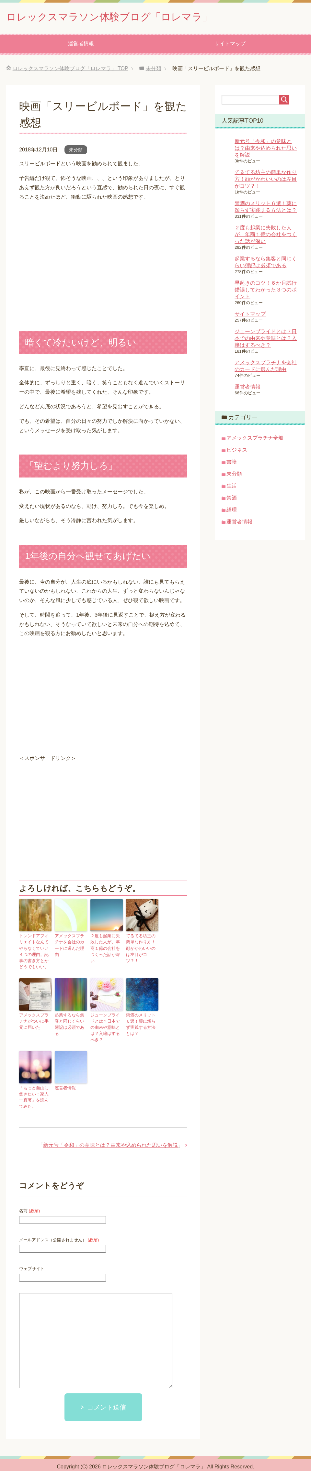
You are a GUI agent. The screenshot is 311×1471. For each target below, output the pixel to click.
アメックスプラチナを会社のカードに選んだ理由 (70, 943)
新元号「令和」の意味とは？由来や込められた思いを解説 (110, 1135)
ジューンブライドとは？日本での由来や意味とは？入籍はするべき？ (105, 1023)
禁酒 (231, 499)
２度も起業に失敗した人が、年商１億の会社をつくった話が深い (105, 946)
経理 (231, 511)
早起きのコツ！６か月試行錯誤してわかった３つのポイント (266, 291)
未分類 (76, 151)
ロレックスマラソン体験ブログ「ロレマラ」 (125, 17)
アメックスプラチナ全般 (254, 439)
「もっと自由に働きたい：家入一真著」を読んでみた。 (34, 1089)
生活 (231, 487)
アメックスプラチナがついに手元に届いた (34, 1020)
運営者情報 (81, 45)
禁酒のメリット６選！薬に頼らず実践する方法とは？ (141, 1020)
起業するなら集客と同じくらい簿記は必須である (70, 1020)
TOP (70, 70)
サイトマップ (230, 45)
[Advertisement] (73, 828)
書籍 (231, 463)
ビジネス (236, 451)
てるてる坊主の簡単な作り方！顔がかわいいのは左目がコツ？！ (141, 946)
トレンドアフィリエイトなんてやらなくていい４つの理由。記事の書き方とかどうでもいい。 (34, 952)
